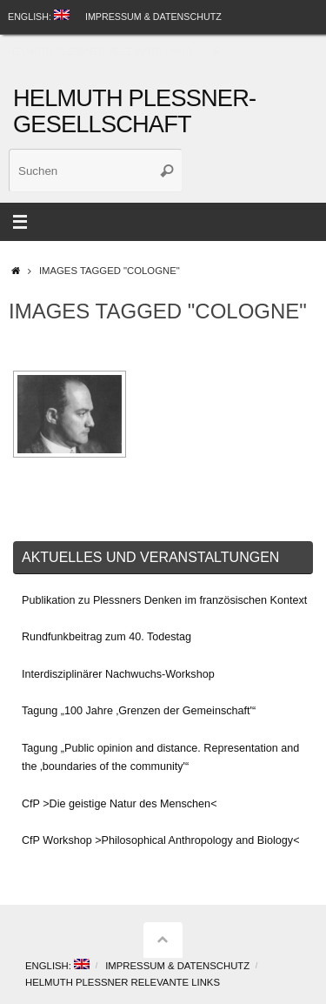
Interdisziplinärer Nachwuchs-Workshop (118, 674)
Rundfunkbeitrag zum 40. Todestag (106, 637)
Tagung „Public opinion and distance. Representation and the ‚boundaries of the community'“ (160, 757)
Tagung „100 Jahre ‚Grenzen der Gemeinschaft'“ (139, 711)
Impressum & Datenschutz (153, 16)
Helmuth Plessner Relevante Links (100, 51)
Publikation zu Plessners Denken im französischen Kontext (164, 600)
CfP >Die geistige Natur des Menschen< (119, 804)
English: (39, 16)
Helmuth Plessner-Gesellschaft (134, 111)
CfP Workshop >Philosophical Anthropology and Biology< (160, 840)
